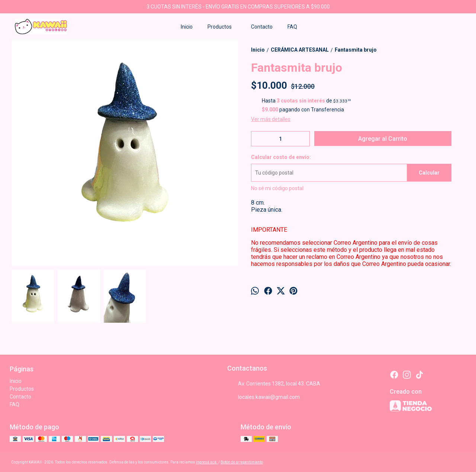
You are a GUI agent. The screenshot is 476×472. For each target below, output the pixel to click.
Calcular (429, 173)
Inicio (187, 27)
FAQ (292, 27)
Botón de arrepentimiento (242, 462)
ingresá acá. (207, 462)
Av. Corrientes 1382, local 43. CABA (273, 383)
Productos (223, 26)
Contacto (262, 27)
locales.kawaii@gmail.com (263, 397)
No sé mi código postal (277, 188)
